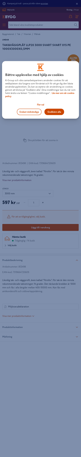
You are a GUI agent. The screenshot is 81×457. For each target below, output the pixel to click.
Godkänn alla (54, 112)
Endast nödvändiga (29, 112)
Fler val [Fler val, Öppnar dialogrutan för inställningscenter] (40, 104)
